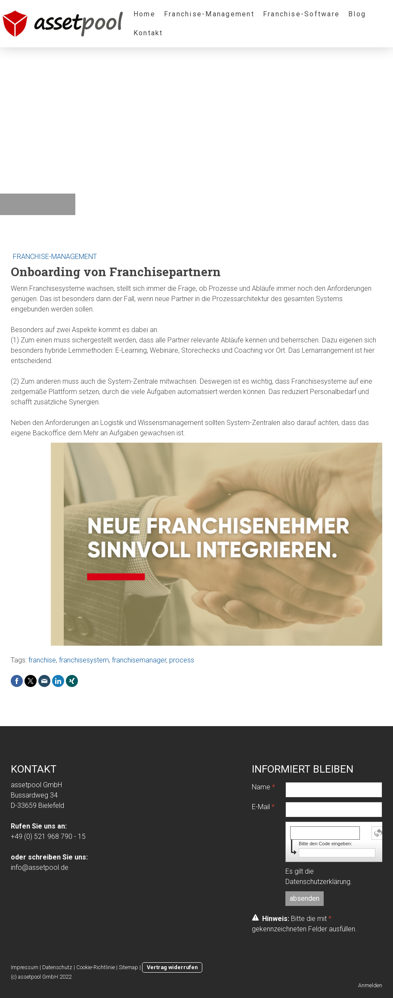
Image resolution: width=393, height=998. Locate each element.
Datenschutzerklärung (317, 882)
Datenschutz (57, 967)
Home (144, 14)
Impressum (24, 967)
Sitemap (128, 967)
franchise (42, 660)
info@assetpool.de (39, 867)
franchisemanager (139, 660)
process (181, 660)
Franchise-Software (301, 14)
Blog (357, 14)
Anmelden (370, 985)
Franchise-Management (209, 14)
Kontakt (148, 33)
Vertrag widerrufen (172, 967)
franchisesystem (84, 660)
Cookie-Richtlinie (95, 967)
